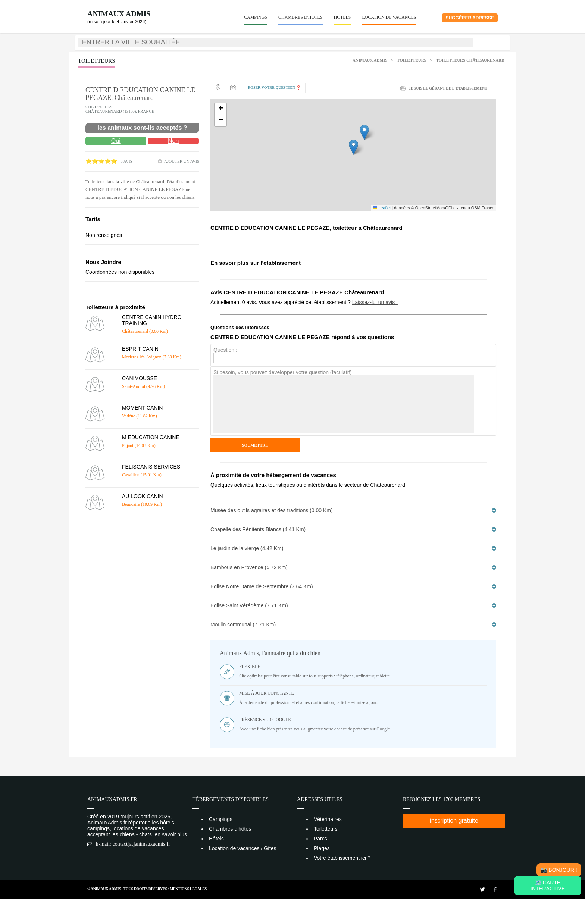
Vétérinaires (328, 819)
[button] (353, 147)
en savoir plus (171, 834)
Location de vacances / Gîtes (242, 848)
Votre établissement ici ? (342, 858)
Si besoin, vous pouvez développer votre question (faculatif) (282, 372)
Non (173, 141)
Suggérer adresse (469, 18)
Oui (116, 141)
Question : (225, 350)
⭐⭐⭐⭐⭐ (101, 161)
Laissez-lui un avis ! (375, 302)
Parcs (320, 839)
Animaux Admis (118, 14)
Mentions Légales (188, 889)
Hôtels (342, 17)
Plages (322, 848)
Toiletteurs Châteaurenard (470, 60)
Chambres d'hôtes (300, 17)
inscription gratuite (454, 820)
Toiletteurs (411, 60)
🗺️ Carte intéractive (548, 886)
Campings (255, 17)
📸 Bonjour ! (559, 870)
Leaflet (382, 208)
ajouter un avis (181, 161)
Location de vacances (389, 17)
